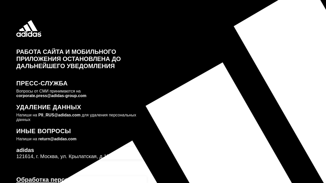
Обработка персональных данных (68, 179)
